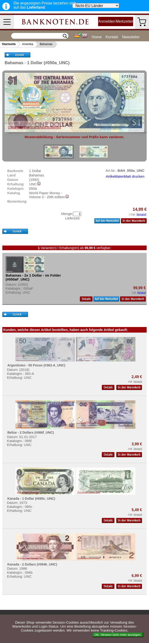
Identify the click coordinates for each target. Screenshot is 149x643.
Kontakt (112, 37)
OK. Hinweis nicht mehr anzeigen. (117, 634)
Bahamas (46, 44)
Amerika (27, 44)
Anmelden (106, 21)
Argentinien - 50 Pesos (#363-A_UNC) (36, 365)
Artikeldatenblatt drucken (125, 176)
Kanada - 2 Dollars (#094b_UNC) (32, 564)
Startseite (9, 44)
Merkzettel (124, 21)
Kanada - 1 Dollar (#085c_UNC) (31, 498)
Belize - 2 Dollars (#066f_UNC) (30, 432)
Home (97, 37)
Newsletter (131, 37)
